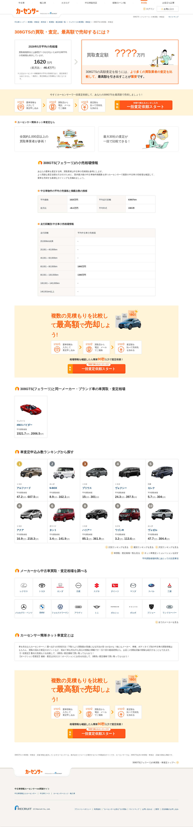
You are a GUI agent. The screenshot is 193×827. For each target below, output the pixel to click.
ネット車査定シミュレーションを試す (161, 553)
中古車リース (45, 793)
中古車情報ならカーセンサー (25, 793)
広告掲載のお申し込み (170, 809)
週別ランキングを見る (143, 547)
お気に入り (169, 9)
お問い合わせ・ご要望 (150, 809)
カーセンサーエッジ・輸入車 (64, 793)
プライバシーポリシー (82, 809)
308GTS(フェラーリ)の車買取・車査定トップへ (153, 762)
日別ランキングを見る (118, 547)
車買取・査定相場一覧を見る (127, 553)
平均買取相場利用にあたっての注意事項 (160, 558)
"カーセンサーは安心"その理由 (115, 809)
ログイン (150, 9)
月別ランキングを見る (168, 547)
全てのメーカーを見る (168, 622)
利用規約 (97, 809)
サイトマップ (173, 17)
